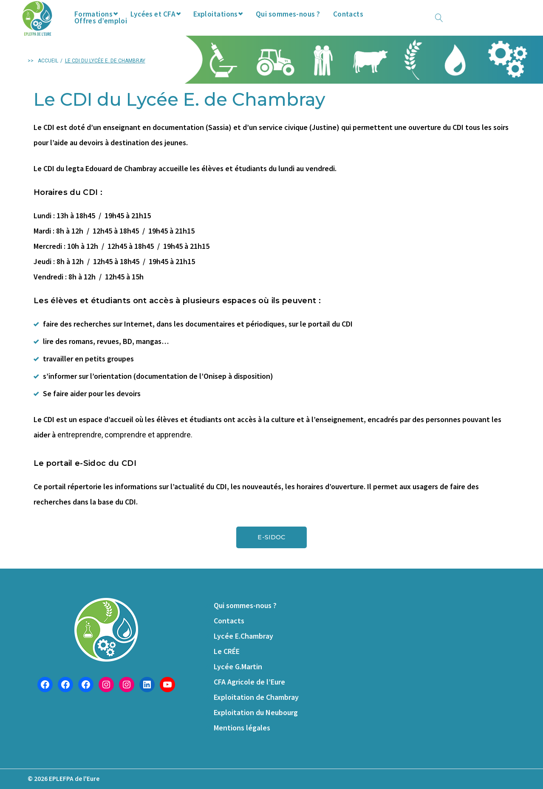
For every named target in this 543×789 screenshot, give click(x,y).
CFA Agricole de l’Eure (249, 682)
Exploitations (234, 25)
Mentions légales (242, 728)
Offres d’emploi (427, 25)
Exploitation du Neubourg (256, 712)
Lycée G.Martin (238, 666)
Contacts (371, 25)
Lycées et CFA (168, 25)
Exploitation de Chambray (256, 697)
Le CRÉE (227, 651)
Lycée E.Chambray (243, 636)
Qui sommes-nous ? (310, 25)
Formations (106, 25)
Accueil (48, 77)
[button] (271, 553)
